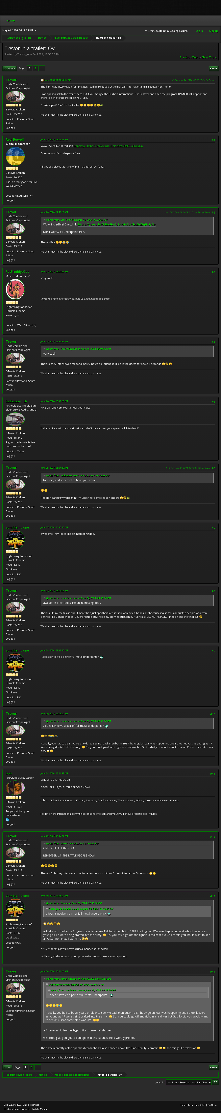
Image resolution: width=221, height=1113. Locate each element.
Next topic (209, 57)
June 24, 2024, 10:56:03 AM (57, 79)
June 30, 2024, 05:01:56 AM (54, 895)
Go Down (9, 68)
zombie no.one (17, 527)
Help (183, 1104)
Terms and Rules (196, 1104)
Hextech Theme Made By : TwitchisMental (25, 1108)
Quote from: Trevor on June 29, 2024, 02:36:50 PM (74, 903)
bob (9, 773)
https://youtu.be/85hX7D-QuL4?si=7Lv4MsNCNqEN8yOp (108, 146)
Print (213, 68)
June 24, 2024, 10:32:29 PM (54, 401)
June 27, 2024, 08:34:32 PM (54, 590)
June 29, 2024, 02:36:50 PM (54, 713)
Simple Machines (31, 1105)
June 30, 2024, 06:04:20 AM (54, 971)
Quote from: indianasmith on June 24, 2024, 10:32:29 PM (78, 475)
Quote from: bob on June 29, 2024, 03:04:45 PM (72, 843)
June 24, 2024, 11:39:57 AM (54, 139)
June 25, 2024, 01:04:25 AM (54, 467)
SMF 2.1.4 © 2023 (12, 1105)
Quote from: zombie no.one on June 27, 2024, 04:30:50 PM (78, 598)
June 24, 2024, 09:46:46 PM (54, 341)
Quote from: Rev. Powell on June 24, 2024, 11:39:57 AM (77, 219)
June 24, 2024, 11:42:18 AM (54, 212)
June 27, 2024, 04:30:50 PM (54, 527)
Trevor (11, 80)
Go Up (7, 1067)
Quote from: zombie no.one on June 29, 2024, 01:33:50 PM (78, 721)
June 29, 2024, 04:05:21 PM (54, 835)
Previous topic (190, 57)
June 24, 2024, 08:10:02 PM (54, 271)
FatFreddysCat (17, 271)
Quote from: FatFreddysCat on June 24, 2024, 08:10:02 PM (78, 349)
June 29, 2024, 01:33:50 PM (54, 650)
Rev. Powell (15, 139)
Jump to (160, 1082)
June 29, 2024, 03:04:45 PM (54, 773)
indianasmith (16, 401)
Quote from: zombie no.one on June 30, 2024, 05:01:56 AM (78, 978)
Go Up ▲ (212, 1104)
